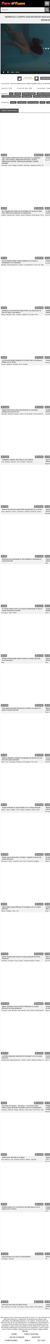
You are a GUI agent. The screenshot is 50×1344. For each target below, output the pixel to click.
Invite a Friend (17, 1337)
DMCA (27, 1340)
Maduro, (22, 809)
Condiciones (11, 1340)
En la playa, (4, 612)
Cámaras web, (11, 215)
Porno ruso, (37, 265)
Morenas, (16, 414)
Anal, (9, 165)
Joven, (3, 511)
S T (11, 94)
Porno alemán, (36, 215)
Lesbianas (22, 102)
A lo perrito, (4, 165)
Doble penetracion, (12, 265)
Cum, (18, 462)
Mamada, (28, 215)
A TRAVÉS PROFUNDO (11, 96)
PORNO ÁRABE (29, 94)
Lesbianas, (27, 511)
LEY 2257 (41, 1340)
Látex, (8, 809)
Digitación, (9, 364)
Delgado (36, 861)
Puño (42, 102)
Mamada (33, 1159)
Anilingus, (14, 165)
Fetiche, (17, 215)
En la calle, (31, 314)
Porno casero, (31, 1010)
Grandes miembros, (29, 960)
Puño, (20, 364)
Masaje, (16, 1110)
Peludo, (22, 414)
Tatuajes (25, 364)
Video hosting (31, 1334)
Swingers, (9, 911)
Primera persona (38, 414)
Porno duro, (36, 1110)
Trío (17, 911)
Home (14, 1334)
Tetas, (13, 314)
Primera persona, (40, 1010)
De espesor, (20, 511)
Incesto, (23, 215)
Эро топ (25, 1331)
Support (36, 1337)
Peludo (14, 612)
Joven (13, 102)
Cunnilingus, (12, 762)
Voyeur (39, 511)
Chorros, (14, 511)
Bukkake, (20, 165)
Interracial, (27, 165)
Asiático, (3, 215)
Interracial (30, 462)
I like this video (19, 78)
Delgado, (13, 809)
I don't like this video (36, 78)
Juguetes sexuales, (35, 165)
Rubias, (43, 265)
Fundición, (23, 462)
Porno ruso (34, 762)
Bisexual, (7, 1159)
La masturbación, (28, 265)
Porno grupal (33, 102)
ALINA (17, 94)
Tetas (46, 563)
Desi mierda (27, 96)
